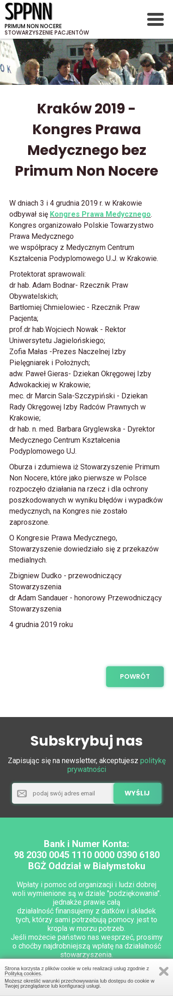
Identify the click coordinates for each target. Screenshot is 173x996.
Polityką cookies (23, 973)
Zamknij (163, 971)
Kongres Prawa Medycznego (100, 214)
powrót (135, 676)
